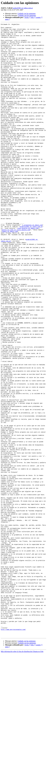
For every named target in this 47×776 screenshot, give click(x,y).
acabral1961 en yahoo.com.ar (23, 8)
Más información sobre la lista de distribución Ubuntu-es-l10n (22, 774)
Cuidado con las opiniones (26, 13)
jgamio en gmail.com (9, 273)
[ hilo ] (32, 17)
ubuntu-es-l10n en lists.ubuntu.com (16, 271)
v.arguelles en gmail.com (32, 265)
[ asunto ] (38, 17)
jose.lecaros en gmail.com (27, 269)
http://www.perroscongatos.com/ (13, 751)
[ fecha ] (27, 17)
